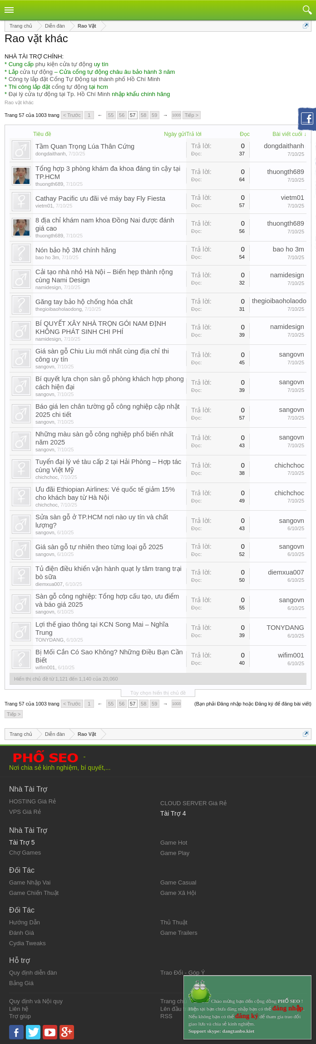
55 (111, 115)
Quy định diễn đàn (33, 972)
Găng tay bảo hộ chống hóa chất (84, 301)
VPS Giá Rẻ (25, 811)
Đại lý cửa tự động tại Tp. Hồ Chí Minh (59, 94)
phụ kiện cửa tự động (64, 64)
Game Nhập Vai (29, 882)
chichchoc (46, 477)
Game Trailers (179, 932)
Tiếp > (191, 115)
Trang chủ (173, 1001)
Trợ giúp (20, 1016)
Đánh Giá (21, 932)
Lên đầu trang (178, 1008)
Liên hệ (18, 1008)
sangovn (44, 366)
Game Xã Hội (178, 892)
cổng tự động (70, 86)
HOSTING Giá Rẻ (32, 801)
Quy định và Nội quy (36, 1001)
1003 (176, 115)
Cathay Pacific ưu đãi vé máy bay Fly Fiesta (100, 198)
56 (121, 115)
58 (143, 115)
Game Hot (173, 842)
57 (132, 115)
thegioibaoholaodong (58, 309)
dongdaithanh (50, 153)
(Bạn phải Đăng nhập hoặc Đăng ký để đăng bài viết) (252, 703)
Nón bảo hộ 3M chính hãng (75, 250)
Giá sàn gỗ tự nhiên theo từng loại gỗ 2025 (99, 547)
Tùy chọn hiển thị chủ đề (158, 693)
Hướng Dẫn (24, 922)
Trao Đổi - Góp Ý (182, 972)
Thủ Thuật (174, 922)
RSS (166, 1016)
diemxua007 (49, 584)
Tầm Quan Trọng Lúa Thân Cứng (84, 146)
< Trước (72, 115)
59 (154, 115)
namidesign (48, 287)
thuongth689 (49, 184)
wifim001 (45, 667)
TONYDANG (49, 640)
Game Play (174, 853)
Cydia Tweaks (27, 943)
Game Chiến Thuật (34, 892)
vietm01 (44, 205)
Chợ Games (25, 852)
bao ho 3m (47, 257)
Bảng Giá (21, 983)
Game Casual (178, 882)
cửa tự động (36, 71)
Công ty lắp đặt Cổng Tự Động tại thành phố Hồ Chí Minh (84, 79)
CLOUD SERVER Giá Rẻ (193, 803)
